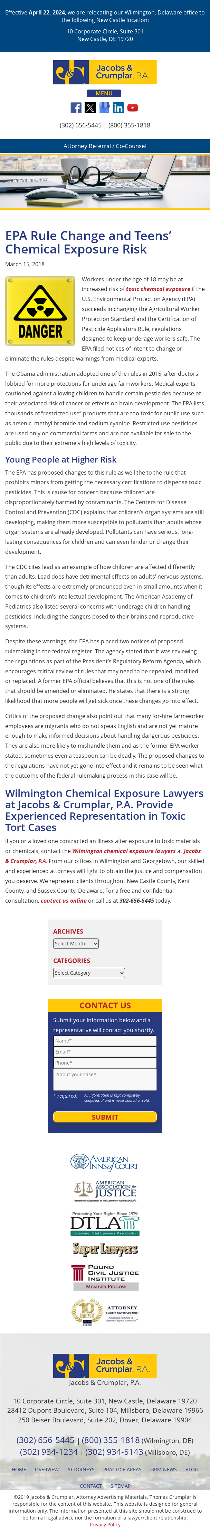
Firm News (163, 1469)
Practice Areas (122, 1469)
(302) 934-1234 (49, 1451)
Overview (47, 1469)
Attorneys (81, 1469)
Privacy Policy (105, 1524)
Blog (191, 1469)
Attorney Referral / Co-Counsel (105, 146)
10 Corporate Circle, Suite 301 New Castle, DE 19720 (105, 35)
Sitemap (121, 1486)
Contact (91, 1486)
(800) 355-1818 (129, 125)
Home (19, 1469)
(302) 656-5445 (81, 125)
